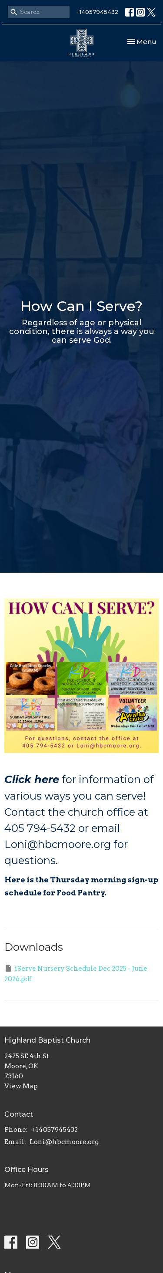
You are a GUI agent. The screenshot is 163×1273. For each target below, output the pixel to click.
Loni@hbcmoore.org (64, 1142)
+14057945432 (98, 11)
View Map (21, 1086)
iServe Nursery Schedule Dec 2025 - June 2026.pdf (75, 973)
